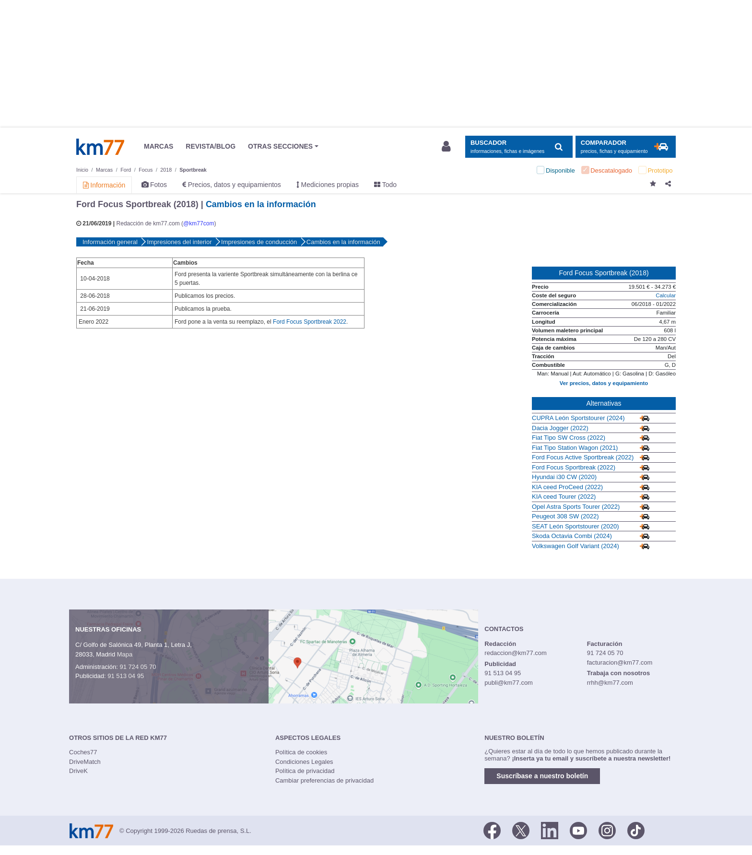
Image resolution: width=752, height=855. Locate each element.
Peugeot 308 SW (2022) (565, 516)
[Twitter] (520, 830)
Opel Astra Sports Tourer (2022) (576, 506)
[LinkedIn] (549, 830)
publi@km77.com (508, 682)
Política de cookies (301, 752)
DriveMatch (85, 761)
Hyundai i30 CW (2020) (564, 476)
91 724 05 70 (137, 666)
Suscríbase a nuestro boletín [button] (542, 776)
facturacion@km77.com (620, 662)
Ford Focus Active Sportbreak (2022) (583, 457)
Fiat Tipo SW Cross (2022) (568, 437)
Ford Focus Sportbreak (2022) (573, 467)
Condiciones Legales (304, 761)
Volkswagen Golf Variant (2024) (575, 546)
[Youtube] (578, 830)
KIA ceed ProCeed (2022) (567, 487)
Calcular (666, 295)
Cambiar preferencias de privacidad (324, 780)
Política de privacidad (305, 770)
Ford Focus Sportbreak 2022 (309, 321)
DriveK (78, 770)
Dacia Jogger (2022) (560, 428)
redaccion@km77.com (515, 652)
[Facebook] (492, 830)
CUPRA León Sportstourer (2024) (578, 418)
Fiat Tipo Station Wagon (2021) (575, 447)
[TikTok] (636, 830)
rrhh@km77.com (610, 682)
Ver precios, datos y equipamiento (604, 383)
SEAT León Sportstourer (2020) (575, 526)
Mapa (125, 654)
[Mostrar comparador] (626, 147)
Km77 (100, 146)
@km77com (198, 223)
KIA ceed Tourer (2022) (564, 496)
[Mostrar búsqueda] (518, 147)
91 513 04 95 (125, 675)
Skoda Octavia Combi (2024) (572, 535)
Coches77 (83, 752)
